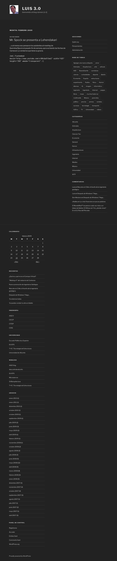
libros (75, 94)
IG (82, 86)
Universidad (90, 109)
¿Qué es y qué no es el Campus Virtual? (22, 276)
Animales (76, 67)
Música (86, 98)
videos (99, 109)
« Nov (16, 262)
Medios (74, 162)
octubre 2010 (14, 410)
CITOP (11, 324)
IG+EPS (11, 344)
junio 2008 (13, 459)
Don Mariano (76, 197)
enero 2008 (13, 479)
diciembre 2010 (14, 406)
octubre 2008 (14, 447)
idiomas (76, 86)
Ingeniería (86, 90)
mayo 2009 (13, 430)
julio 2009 (12, 422)
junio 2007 (13, 507)
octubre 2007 (14, 491)
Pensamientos (77, 46)
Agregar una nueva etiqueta (83, 63)
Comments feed (14, 540)
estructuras (95, 78)
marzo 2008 (13, 471)
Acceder (12, 532)
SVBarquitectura (15, 381)
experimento (77, 82)
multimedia (77, 98)
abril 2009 (12, 434)
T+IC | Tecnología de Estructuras (20, 348)
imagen (88, 86)
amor (97, 63)
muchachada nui (92, 94)
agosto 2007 (13, 499)
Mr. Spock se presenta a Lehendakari (33, 40)
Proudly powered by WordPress (20, 556)
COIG (11, 328)
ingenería (76, 90)
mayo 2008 (13, 463)
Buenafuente (83, 71)
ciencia (75, 74)
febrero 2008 (13, 475)
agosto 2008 (13, 451)
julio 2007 (12, 503)
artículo (102, 67)
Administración (77, 50)
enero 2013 (13, 398)
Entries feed (13, 536)
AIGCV (11, 316)
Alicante (75, 122)
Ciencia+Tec (76, 134)
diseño (103, 74)
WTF (74, 174)
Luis (73, 187)
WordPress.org (14, 544)
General (75, 142)
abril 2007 (12, 515)
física (94, 82)
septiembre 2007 (15, 495)
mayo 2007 (13, 511)
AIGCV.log (12, 365)
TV (82, 109)
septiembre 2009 (15, 418)
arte (95, 67)
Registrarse (13, 528)
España (85, 78)
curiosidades (85, 74)
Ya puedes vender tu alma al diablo (21, 303)
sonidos (99, 102)
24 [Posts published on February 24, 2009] (17, 258)
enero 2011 (13, 402)
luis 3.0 (31, 8)
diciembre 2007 (14, 483)
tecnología (85, 106)
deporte (95, 74)
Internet (95, 90)
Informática (98, 86)
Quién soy (75, 42)
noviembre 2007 (15, 487)
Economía (76, 78)
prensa (91, 102)
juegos (102, 90)
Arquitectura (87, 67)
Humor (101, 82)
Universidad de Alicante (17, 353)
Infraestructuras (77, 150)
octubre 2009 (14, 414)
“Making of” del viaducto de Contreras (22, 280)
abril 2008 (12, 467)
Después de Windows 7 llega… (87, 193)
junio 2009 (13, 426)
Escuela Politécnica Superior (19, 340)
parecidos (95, 98)
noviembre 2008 (15, 443)
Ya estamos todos (15, 299)
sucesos (76, 106)
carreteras (94, 71)
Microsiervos (13, 377)
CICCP (11, 320)
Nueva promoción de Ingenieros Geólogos (23, 284)
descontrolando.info (16, 369)
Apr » (37, 262)
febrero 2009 (13, 438)
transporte (95, 106)
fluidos (87, 82)
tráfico (75, 109)
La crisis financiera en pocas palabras (93, 201)
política (75, 102)
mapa (82, 94)
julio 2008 (12, 455)
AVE (74, 71)
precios (83, 102)
